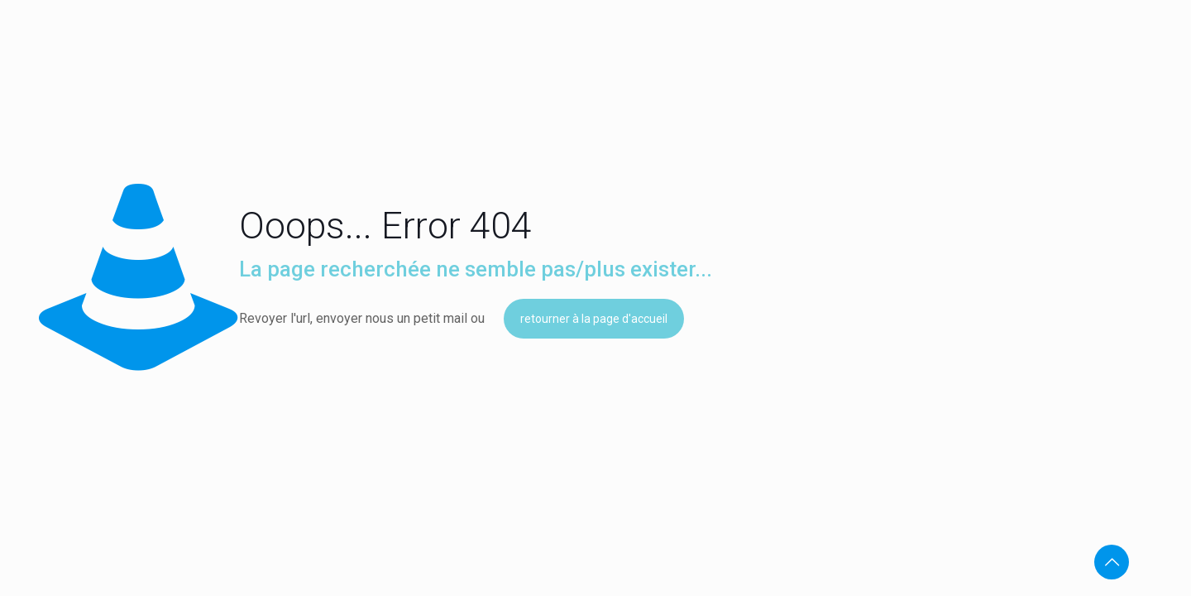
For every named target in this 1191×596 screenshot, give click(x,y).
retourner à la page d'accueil (593, 318)
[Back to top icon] (1111, 562)
